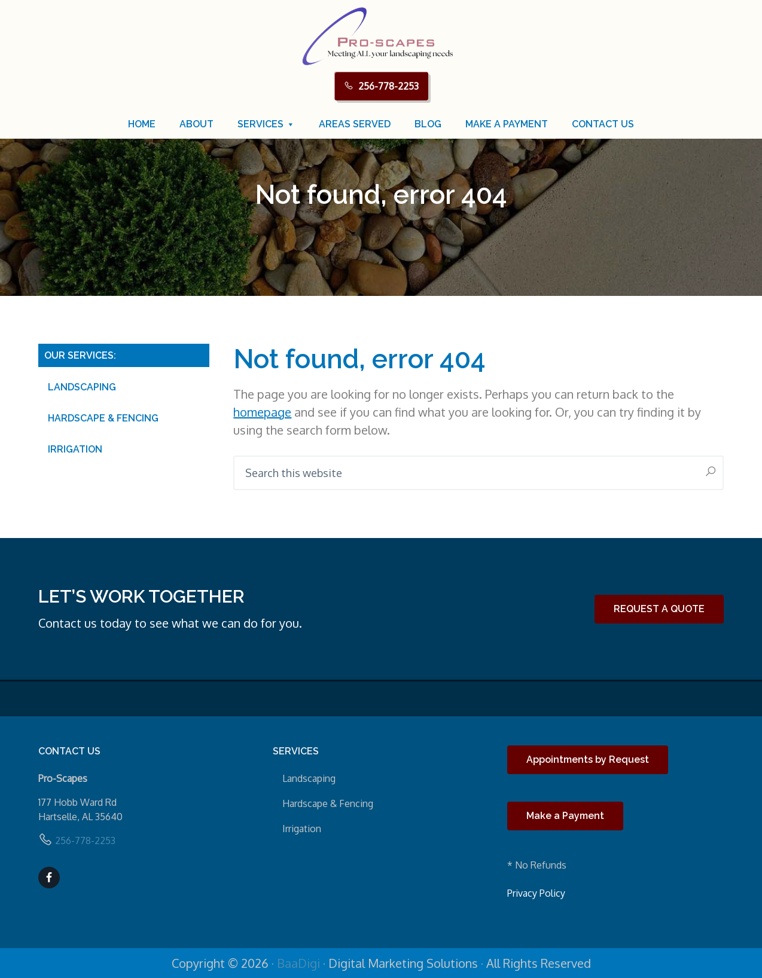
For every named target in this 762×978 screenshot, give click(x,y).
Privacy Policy (536, 893)
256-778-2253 (388, 86)
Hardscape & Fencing (103, 418)
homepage (262, 412)
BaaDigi (298, 963)
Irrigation (75, 449)
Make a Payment (565, 815)
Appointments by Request (587, 759)
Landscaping (82, 387)
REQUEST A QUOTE (659, 609)
